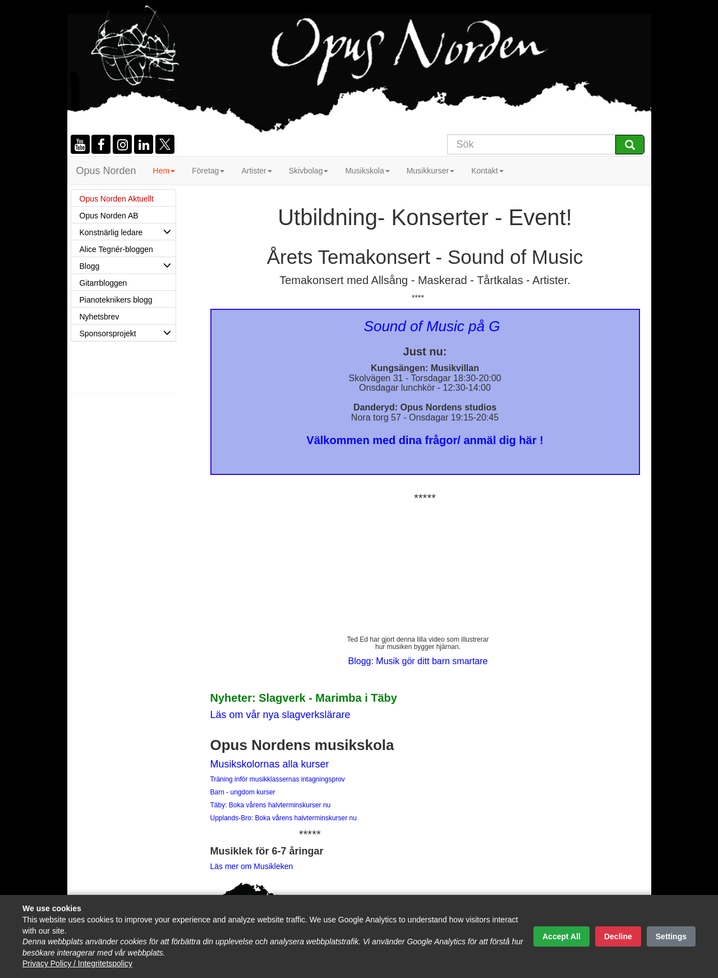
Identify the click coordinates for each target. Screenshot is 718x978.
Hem (164, 170)
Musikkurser (430, 170)
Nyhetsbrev (99, 316)
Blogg (128, 265)
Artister (256, 170)
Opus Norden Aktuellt (117, 198)
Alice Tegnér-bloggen (116, 249)
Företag (208, 170)
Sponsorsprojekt (128, 332)
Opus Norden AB (109, 215)
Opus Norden (106, 170)
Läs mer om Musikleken (251, 866)
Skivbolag (309, 170)
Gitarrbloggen (103, 282)
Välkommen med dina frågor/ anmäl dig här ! (424, 440)
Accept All (561, 936)
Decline (618, 936)
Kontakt (487, 170)
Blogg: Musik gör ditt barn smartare (418, 661)
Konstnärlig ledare (128, 231)
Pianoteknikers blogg (116, 299)
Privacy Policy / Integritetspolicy (77, 963)
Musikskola (367, 170)
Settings (671, 936)
